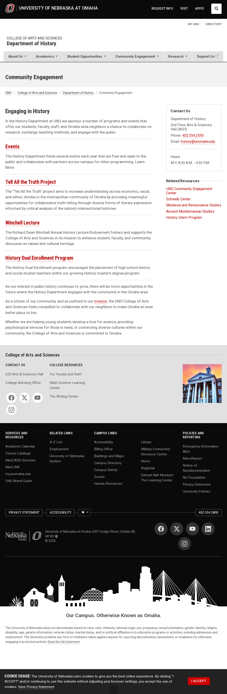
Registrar (148, 468)
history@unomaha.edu (198, 141)
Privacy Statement (197, 484)
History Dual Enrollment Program (39, 258)
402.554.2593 (193, 135)
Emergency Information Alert (200, 448)
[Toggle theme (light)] (84, 512)
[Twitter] (24, 398)
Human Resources (108, 484)
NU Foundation (194, 477)
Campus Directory (107, 463)
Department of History (31, 44)
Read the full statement (64, 642)
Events (12, 147)
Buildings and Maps (109, 456)
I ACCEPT (198, 681)
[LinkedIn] (208, 528)
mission (100, 301)
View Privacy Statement (36, 687)
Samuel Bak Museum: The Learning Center (157, 477)
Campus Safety (105, 470)
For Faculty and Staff (66, 374)
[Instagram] (11, 410)
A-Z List (56, 442)
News (145, 461)
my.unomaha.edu (18, 474)
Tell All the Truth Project (30, 182)
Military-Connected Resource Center (155, 451)
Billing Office (103, 449)
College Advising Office (23, 383)
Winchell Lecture (22, 223)
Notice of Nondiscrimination (196, 467)
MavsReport (192, 458)
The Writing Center (64, 396)
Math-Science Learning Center (67, 385)
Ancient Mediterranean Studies (190, 211)
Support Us (205, 56)
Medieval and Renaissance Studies (193, 205)
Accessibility (103, 442)
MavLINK (12, 467)
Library (146, 442)
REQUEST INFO (162, 8)
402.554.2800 (208, 512)
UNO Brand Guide (18, 481)
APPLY (199, 8)
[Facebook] (11, 398)
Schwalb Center (178, 199)
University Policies (196, 491)
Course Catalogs (18, 453)
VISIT (184, 8)
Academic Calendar (20, 446)
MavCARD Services (20, 460)
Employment (59, 449)
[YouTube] (37, 398)
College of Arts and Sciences (34, 38)
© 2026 (51, 541)
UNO (8, 93)
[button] (17, 57)
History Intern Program (184, 217)
